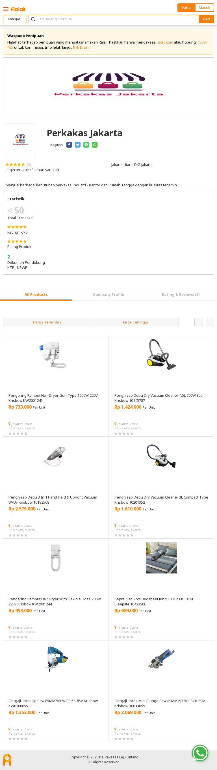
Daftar (186, 7)
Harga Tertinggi (134, 322)
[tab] (36, 295)
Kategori (14, 19)
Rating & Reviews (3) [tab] (181, 294)
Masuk (204, 7)
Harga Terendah (47, 322)
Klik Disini (81, 47)
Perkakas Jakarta (21, 428)
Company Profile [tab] (108, 294)
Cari (206, 18)
